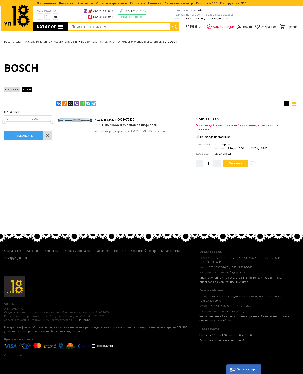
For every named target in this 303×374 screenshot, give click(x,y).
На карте (84, 320)
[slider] (4, 121)
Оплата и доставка (111, 3)
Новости (155, 3)
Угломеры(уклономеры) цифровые (141, 41)
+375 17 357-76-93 (241, 267)
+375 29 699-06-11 (104, 11)
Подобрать (23, 135)
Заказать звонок (131, 17)
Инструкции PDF (233, 3)
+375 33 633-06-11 (104, 17)
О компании (46, 3)
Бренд (191, 26)
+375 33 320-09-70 (210, 300)
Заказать (235, 163)
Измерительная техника (97, 41)
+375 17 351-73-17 (135, 11)
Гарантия (137, 3)
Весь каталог (12, 41)
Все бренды (12, 89)
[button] (243, 369)
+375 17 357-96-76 (246, 258)
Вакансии (66, 3)
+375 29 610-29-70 (269, 296)
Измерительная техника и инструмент (51, 41)
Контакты (85, 3)
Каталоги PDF (206, 3)
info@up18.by (236, 272)
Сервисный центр (179, 3)
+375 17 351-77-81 (223, 296)
